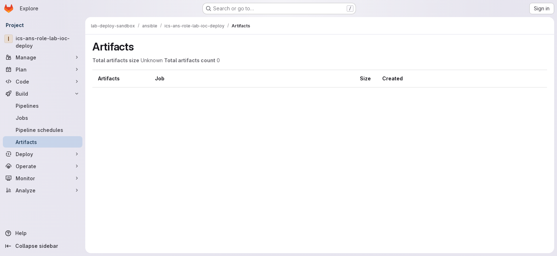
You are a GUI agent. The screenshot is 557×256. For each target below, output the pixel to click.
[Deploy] (42, 154)
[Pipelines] (42, 105)
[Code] (42, 81)
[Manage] (42, 57)
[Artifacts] (42, 142)
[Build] (42, 93)
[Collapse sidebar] (42, 246)
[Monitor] (42, 178)
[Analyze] (42, 190)
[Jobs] (42, 117)
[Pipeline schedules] (42, 129)
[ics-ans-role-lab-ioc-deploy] (42, 42)
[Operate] (42, 166)
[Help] (42, 233)
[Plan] (42, 69)
